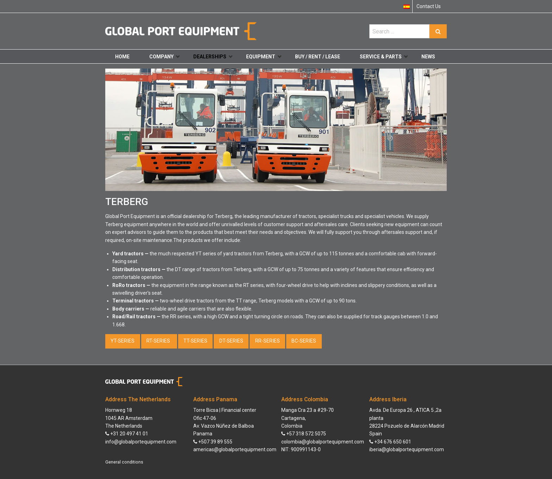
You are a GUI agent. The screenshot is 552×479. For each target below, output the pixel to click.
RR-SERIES (267, 341)
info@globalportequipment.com (140, 442)
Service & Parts (384, 56)
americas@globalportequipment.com (234, 449)
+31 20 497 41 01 (126, 433)
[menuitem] (406, 6)
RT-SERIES (158, 341)
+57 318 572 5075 (303, 433)
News (428, 56)
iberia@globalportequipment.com (406, 449)
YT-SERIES (122, 341)
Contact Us (428, 6)
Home (122, 56)
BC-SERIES (303, 341)
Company (164, 56)
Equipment (263, 56)
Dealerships (212, 56)
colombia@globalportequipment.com (322, 442)
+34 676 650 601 (390, 442)
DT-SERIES (231, 341)
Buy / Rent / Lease (317, 56)
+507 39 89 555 (212, 442)
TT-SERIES (195, 341)
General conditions (124, 462)
